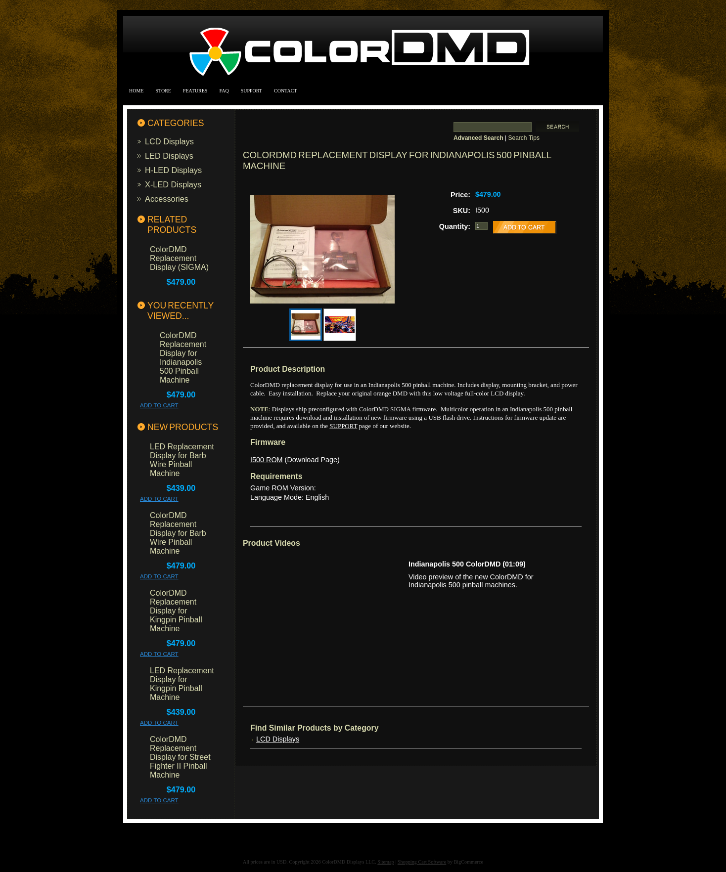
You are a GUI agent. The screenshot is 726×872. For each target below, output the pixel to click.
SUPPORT (343, 426)
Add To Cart (159, 405)
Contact (285, 90)
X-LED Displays (173, 184)
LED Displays (169, 155)
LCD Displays (169, 141)
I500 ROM (266, 460)
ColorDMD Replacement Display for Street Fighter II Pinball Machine (180, 757)
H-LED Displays (173, 170)
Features (195, 90)
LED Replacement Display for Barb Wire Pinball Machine (182, 460)
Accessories (166, 198)
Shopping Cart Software (422, 862)
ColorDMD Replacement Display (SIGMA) (179, 258)
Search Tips (524, 137)
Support (251, 90)
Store (163, 90)
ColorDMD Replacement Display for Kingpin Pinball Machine (176, 611)
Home (136, 90)
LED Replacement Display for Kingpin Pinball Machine (182, 683)
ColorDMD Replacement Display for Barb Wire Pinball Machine (178, 533)
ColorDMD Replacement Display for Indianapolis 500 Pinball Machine (183, 357)
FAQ (223, 90)
